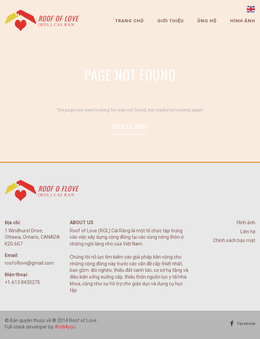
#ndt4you (65, 327)
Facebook (246, 323)
